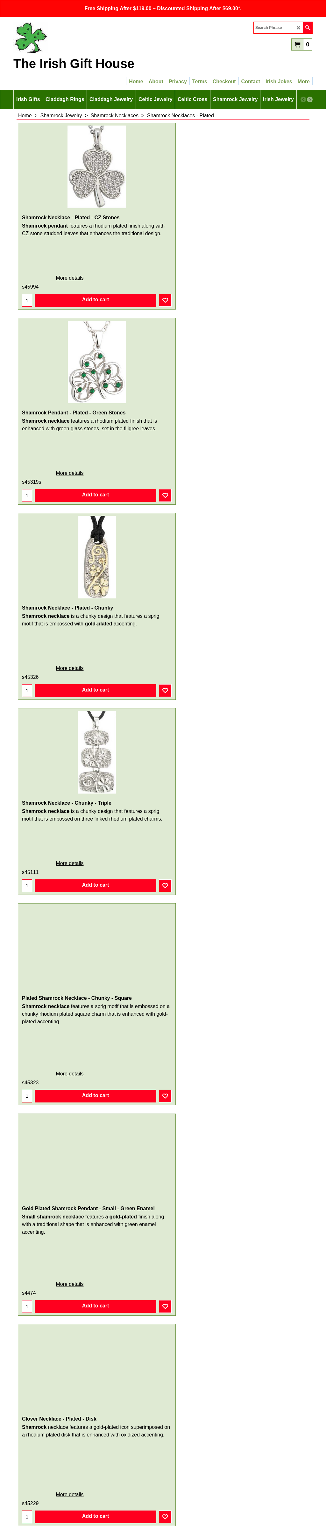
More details (46, 284)
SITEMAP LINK (163, 1473)
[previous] (303, 99)
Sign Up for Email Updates (163, 1420)
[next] (310, 99)
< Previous (155, 1406)
